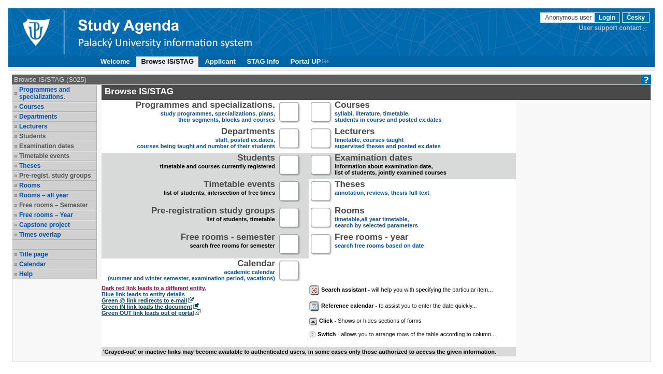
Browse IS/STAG (167, 61)
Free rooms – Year (46, 215)
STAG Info (263, 61)
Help (26, 274)
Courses (31, 106)
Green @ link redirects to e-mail (144, 300)
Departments (38, 116)
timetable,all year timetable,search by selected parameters (376, 218)
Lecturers (33, 126)
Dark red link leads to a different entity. (154, 288)
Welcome (115, 61)
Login (607, 17)
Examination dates (46, 146)
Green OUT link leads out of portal (148, 313)
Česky (636, 17)
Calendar (32, 264)
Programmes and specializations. (44, 93)
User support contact (610, 28)
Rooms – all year (43, 195)
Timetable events (44, 156)
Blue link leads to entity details (143, 294)
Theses (29, 165)
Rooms (29, 185)
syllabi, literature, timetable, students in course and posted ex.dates (388, 113)
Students (32, 136)
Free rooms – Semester (53, 205)
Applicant (220, 61)
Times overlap (40, 234)
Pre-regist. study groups (55, 175)
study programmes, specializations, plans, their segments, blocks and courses (205, 113)
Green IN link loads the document (147, 307)
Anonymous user (569, 17)
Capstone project (44, 224)
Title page (33, 254)
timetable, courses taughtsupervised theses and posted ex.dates (388, 139)
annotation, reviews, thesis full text (382, 192)
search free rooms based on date (379, 245)
